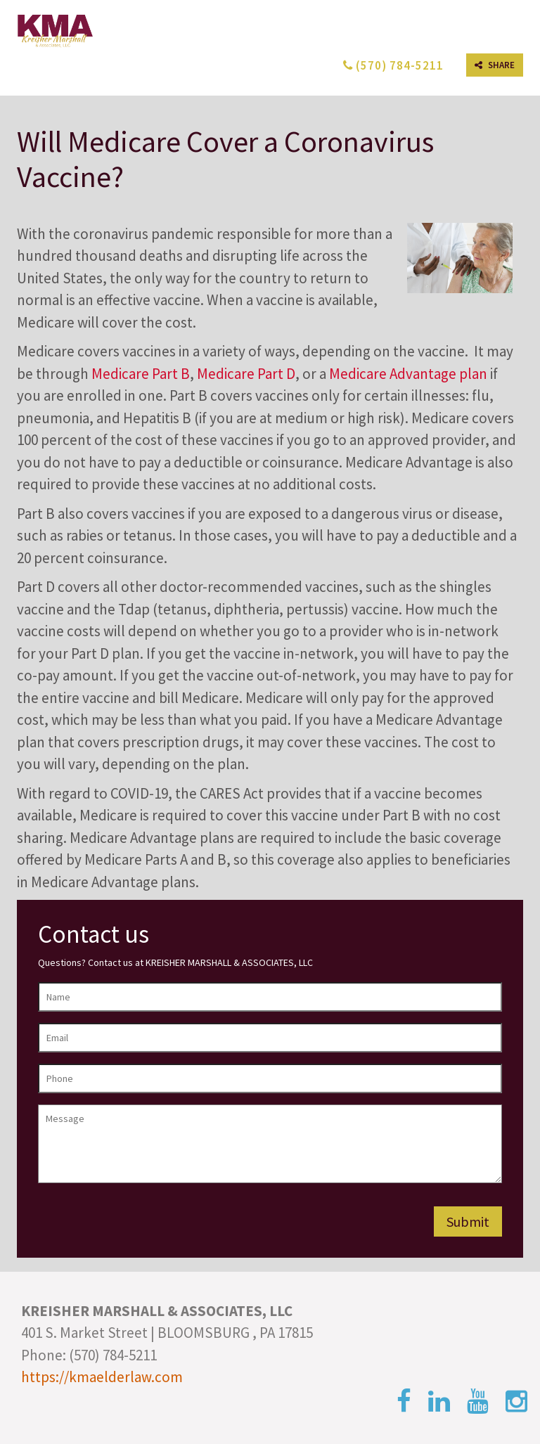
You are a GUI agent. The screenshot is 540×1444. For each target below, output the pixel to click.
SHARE (495, 65)
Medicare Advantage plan (408, 373)
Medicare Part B (140, 373)
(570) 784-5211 (393, 65)
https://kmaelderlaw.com (102, 1376)
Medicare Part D (246, 373)
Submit (467, 1221)
